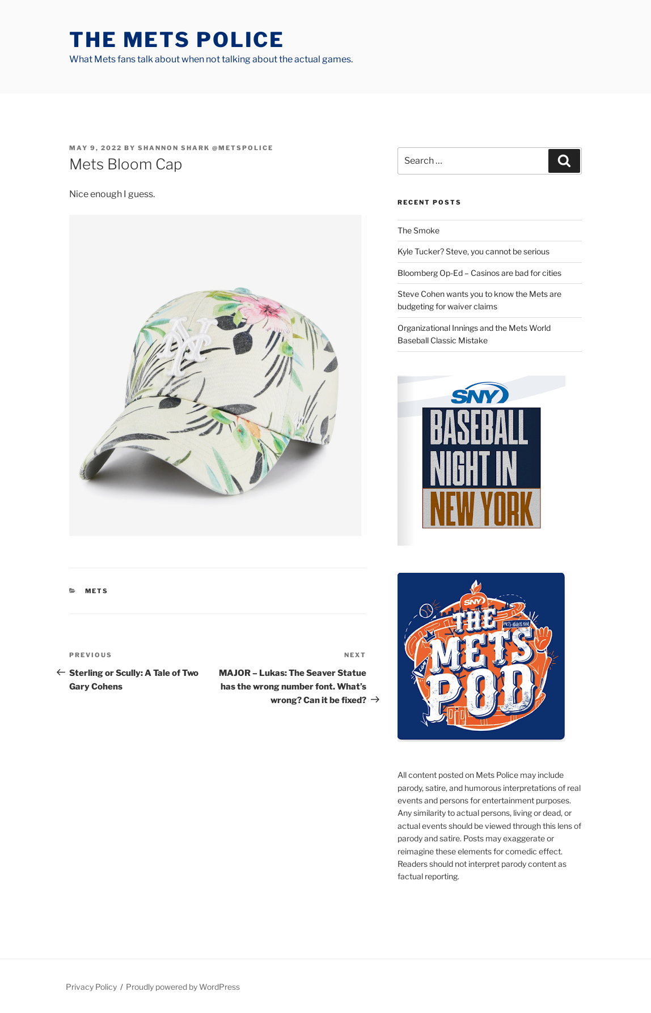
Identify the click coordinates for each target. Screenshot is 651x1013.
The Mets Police (177, 39)
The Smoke (418, 230)
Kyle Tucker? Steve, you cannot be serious (473, 251)
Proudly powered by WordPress (183, 986)
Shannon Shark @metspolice (205, 148)
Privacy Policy (91, 986)
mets (97, 591)
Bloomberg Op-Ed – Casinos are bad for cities (479, 273)
